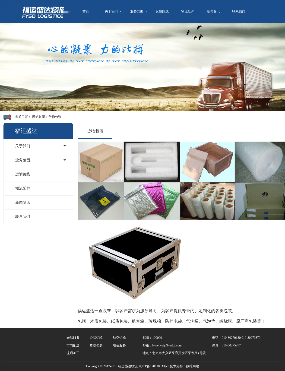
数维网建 (192, 366)
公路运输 (96, 337)
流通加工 (72, 353)
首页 (85, 11)
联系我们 (238, 11)
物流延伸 (187, 11)
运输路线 (162, 11)
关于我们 (111, 11)
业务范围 (136, 11)
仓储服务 (72, 337)
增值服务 (119, 345)
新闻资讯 (213, 11)
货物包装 (54, 117)
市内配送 (72, 345)
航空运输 (119, 337)
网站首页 (38, 117)
